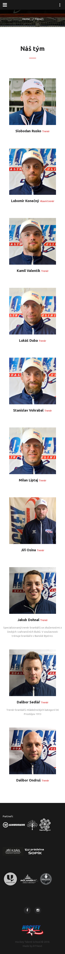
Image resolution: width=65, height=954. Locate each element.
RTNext (37, 945)
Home (26, 18)
